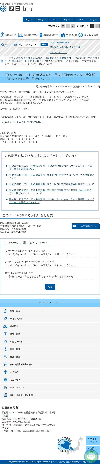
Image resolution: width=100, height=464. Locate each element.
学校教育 (14, 326)
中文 (55, 19)
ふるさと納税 (76, 47)
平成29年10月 (34, 61)
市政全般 (18, 58)
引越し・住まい (17, 341)
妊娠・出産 (15, 311)
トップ (7, 58)
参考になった (15, 276)
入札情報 (64, 47)
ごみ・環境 (15, 380)
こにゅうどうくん (58, 52)
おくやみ (14, 372)
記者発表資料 (64, 58)
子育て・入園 (16, 318)
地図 (6, 415)
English (29, 19)
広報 (28, 58)
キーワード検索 (9, 43)
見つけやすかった (17, 254)
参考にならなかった (62, 276)
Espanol (67, 19)
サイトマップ (93, 440)
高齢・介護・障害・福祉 (21, 364)
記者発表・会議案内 (43, 58)
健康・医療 (15, 357)
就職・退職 (15, 334)
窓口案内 (54, 47)
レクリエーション (18, 387)
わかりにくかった (66, 265)
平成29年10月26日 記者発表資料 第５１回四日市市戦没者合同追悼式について (51, 184)
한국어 (80, 19)
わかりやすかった (17, 265)
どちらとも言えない (41, 254)
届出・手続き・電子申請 (21, 395)
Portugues (41, 19)
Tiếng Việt (93, 19)
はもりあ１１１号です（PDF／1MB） (22, 122)
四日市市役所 (17, 7)
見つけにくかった (66, 254)
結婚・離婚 (15, 349)
